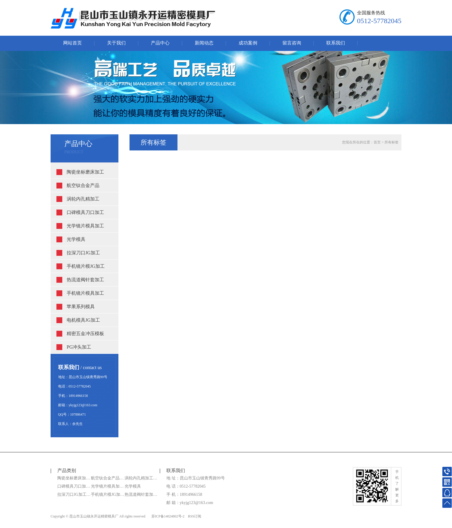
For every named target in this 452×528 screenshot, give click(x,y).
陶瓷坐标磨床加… (73, 478)
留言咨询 (291, 42)
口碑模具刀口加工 (85, 212)
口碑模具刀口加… (73, 486)
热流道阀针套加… (141, 494)
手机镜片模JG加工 (86, 266)
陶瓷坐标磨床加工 (85, 171)
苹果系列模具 (81, 306)
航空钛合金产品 (83, 185)
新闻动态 (204, 42)
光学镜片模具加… (107, 486)
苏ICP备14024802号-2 (167, 516)
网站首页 (72, 42)
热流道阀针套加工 (85, 279)
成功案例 (248, 42)
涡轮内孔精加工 (83, 198)
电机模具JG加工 (83, 320)
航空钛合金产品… (107, 478)
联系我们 (335, 42)
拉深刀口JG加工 (83, 252)
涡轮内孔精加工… (141, 478)
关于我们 (116, 42)
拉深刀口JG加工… (74, 494)
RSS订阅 (194, 516)
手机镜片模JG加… (107, 494)
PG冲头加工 (79, 346)
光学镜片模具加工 (85, 225)
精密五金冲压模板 (85, 333)
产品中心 (160, 42)
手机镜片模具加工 (85, 293)
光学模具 (76, 239)
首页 (377, 142)
